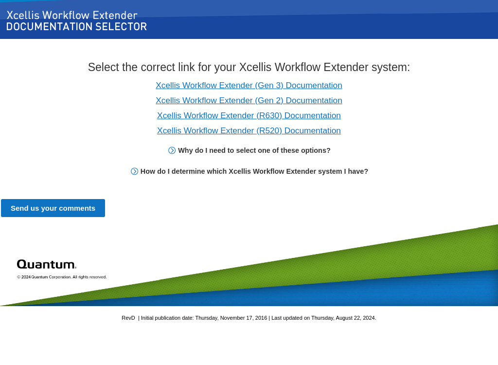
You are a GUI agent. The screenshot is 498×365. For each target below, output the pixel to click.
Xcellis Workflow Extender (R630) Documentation (249, 115)
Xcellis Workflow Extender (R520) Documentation (249, 130)
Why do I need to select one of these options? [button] (249, 150)
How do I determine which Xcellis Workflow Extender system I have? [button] (249, 171)
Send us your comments (53, 208)
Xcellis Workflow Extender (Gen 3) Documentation (249, 85)
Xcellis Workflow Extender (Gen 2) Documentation (249, 100)
